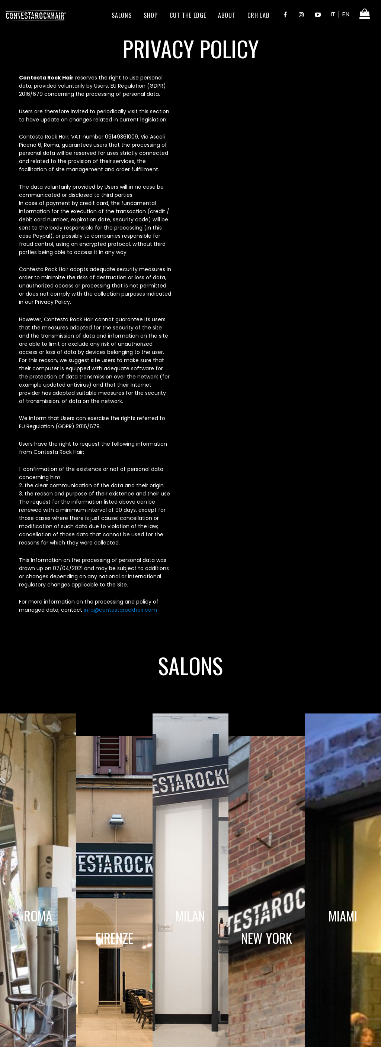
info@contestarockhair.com (120, 610)
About (227, 15)
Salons (122, 15)
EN (345, 14)
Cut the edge (188, 15)
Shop (151, 15)
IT (333, 14)
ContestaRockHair (36, 15)
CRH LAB (258, 15)
